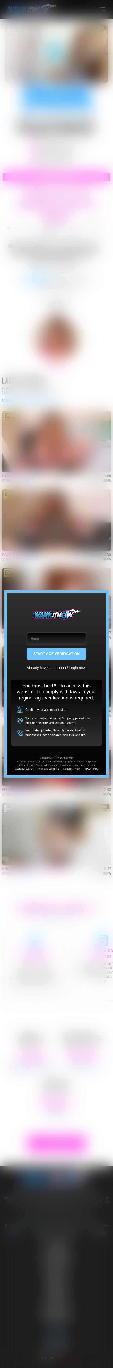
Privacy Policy (91, 769)
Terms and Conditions (48, 769)
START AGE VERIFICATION (56, 654)
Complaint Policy (71, 769)
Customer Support (24, 769)
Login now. (77, 668)
